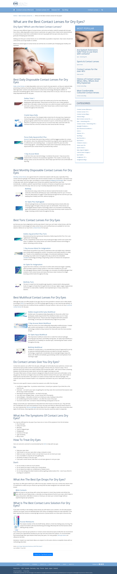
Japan (51, 568)
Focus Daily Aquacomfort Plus (35, 137)
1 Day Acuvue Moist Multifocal (39, 323)
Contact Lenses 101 (42, 10)
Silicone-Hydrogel (31, 407)
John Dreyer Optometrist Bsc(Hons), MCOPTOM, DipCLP (29, 546)
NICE (22, 303)
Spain (46, 568)
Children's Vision (81, 143)
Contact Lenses (94, 10)
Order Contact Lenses (54, 564)
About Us (71, 564)
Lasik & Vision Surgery (83, 152)
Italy (38, 568)
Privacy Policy (26, 570)
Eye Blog (65, 10)
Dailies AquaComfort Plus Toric (35, 234)
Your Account (26, 564)
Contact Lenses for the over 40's (87, 70)
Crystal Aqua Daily (31, 115)
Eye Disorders (81, 138)
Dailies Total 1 (29, 98)
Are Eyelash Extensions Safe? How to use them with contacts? (87, 51)
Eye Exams (80, 140)
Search (64, 564)
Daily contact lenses (19, 86)
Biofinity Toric (28, 282)
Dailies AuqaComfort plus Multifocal (41, 312)
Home (15, 15)
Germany (33, 568)
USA (22, 568)
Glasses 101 (56, 10)
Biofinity (28, 189)
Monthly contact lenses (19, 177)
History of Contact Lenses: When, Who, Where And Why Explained (89, 81)
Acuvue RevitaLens (27, 522)
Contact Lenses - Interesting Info (86, 123)
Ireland (55, 568)
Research (26, 139)
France (42, 568)
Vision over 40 (80, 74)
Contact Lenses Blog (81, 86)
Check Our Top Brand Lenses (43, 554)
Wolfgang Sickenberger (56, 180)
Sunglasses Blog (81, 159)
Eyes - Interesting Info (82, 57)
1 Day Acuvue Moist (31, 154)
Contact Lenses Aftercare (24, 10)
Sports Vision (80, 64)
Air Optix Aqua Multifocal (37, 335)
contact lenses (37, 228)
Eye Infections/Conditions (84, 128)
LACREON (26, 257)
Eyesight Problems (82, 126)
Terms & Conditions (17, 570)
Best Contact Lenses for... (26, 15)
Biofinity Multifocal (35, 347)
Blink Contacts (21, 490)
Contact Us (43, 564)
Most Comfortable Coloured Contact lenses (88, 91)
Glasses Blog (80, 116)
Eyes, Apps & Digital (82, 150)
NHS (45, 444)
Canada (27, 568)
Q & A (78, 131)
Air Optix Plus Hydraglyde (34, 202)
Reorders (34, 564)
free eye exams (62, 535)
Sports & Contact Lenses (88, 61)
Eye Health (80, 155)
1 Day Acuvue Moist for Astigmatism (37, 248)
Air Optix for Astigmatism (32, 264)
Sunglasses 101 (81, 157)
